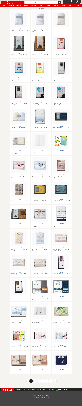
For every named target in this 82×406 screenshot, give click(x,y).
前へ (27, 381)
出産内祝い (4, 5)
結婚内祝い (18, 5)
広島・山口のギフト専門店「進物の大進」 (41, 397)
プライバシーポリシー (41, 389)
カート (65, 2)
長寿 (41, 5)
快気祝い (26, 5)
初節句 (63, 5)
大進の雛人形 (41, 399)
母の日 (78, 5)
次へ (55, 381)
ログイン (71, 2)
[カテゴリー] (29, 2)
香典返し (48, 5)
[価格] (38, 2)
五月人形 (56, 5)
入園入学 (70, 5)
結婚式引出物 (11, 5)
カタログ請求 (51, 389)
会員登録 (77, 2)
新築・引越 (33, 5)
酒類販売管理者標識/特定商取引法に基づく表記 (25, 389)
